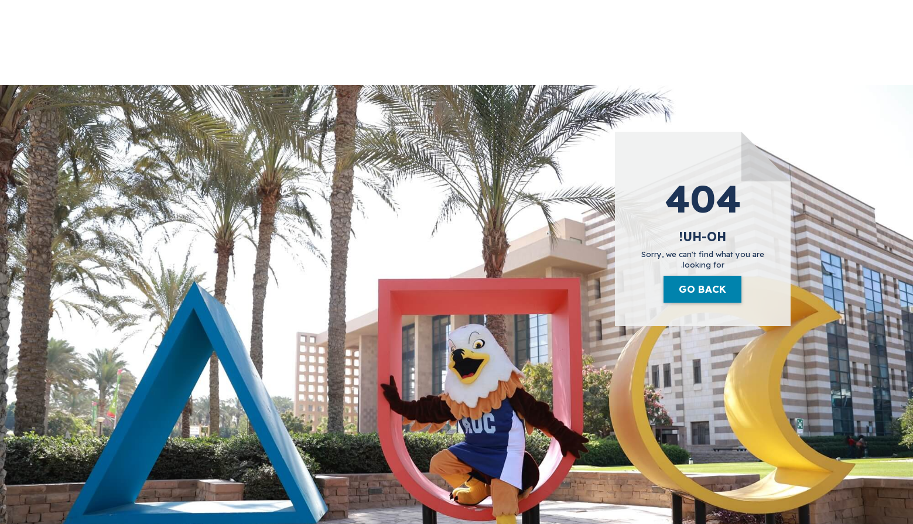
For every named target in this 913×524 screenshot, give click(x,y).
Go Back (702, 289)
